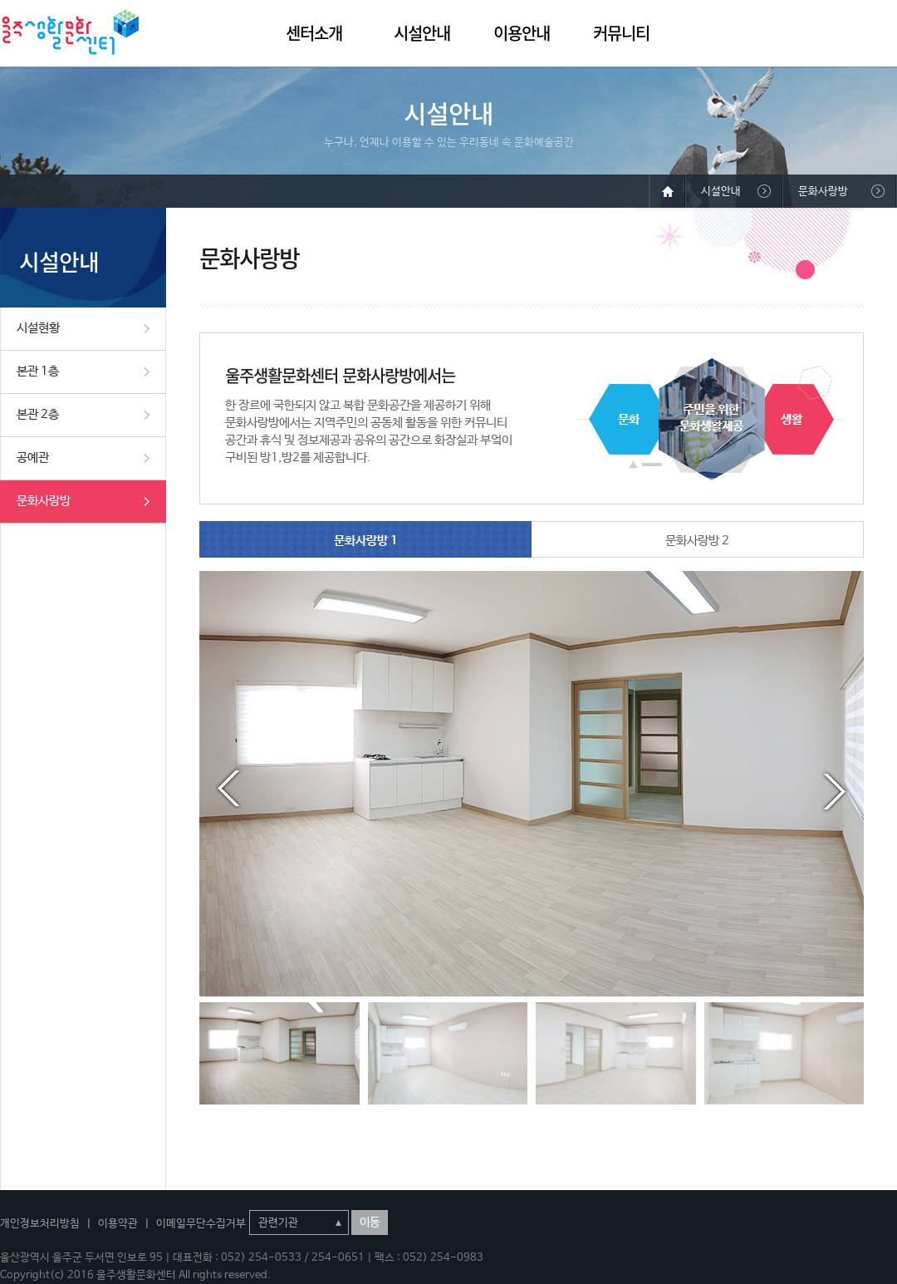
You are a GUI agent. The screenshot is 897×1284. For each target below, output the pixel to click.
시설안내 (422, 33)
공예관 (33, 457)
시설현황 (38, 328)
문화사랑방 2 (697, 541)
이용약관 (118, 1224)
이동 (370, 1222)
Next (835, 789)
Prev (228, 789)
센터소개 (314, 33)
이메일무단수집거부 (201, 1224)
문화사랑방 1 (366, 541)
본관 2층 (38, 414)
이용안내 (521, 33)
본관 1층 (38, 371)
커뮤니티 (621, 33)
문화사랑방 (44, 501)
